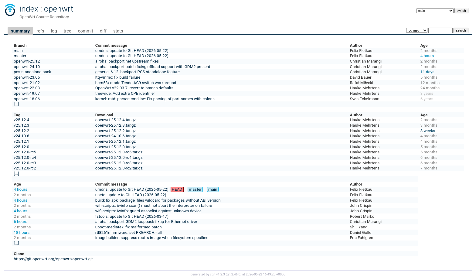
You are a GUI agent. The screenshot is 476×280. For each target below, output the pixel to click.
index (28, 9)
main (18, 50)
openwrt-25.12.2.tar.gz (115, 130)
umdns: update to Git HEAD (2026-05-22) (131, 50)
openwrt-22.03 (27, 88)
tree (67, 31)
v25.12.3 (21, 125)
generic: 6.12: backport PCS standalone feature (137, 72)
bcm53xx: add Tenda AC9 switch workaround (135, 82)
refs (40, 31)
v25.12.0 (21, 147)
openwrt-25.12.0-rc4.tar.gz (119, 157)
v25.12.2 (21, 130)
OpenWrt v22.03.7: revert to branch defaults (134, 88)
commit (85, 31)
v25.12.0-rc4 (25, 157)
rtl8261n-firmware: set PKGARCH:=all (128, 232)
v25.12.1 (21, 141)
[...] (16, 104)
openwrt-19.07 (27, 93)
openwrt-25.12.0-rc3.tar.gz (119, 163)
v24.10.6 (21, 136)
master (20, 55)
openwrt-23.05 (27, 77)
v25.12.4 (21, 120)
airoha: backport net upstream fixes (127, 61)
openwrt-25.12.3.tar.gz (115, 125)
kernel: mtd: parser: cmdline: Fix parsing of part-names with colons (155, 99)
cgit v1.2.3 (217, 274)
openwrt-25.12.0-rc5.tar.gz (119, 152)
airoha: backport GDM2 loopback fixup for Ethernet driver (146, 221)
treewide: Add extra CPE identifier (125, 93)
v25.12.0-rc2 (25, 168)
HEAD (177, 189)
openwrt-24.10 (27, 66)
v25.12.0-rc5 (25, 152)
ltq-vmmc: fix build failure (118, 77)
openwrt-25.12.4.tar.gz (115, 120)
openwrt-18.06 (27, 99)
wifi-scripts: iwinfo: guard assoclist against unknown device (148, 211)
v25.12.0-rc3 (25, 163)
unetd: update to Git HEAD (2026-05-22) (130, 195)
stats (118, 31)
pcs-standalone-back (32, 72)
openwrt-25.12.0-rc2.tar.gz (119, 168)
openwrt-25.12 (27, 61)
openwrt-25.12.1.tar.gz (115, 141)
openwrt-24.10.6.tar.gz (115, 136)
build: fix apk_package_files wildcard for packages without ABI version (158, 200)
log (54, 31)
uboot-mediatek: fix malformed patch (128, 227)
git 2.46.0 (233, 274)
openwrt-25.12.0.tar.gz (115, 147)
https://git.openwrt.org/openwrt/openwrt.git (53, 259)
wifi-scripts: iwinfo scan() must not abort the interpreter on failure (153, 205)
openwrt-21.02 (27, 82)
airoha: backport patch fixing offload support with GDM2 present (152, 66)
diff (103, 31)
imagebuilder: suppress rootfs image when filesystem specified (152, 237)
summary (20, 31)
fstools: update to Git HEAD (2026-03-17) (131, 216)
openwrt (58, 9)
